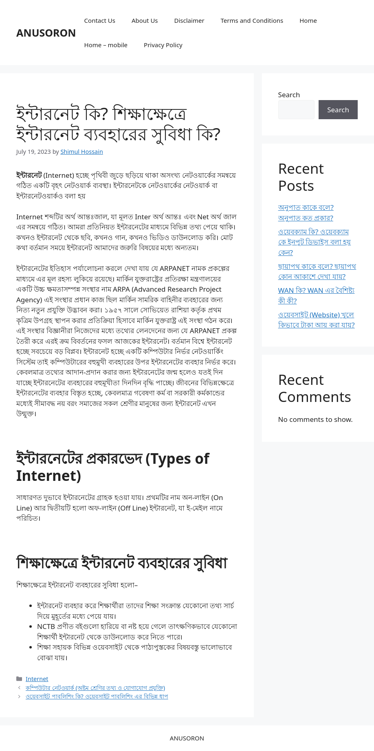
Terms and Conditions (252, 20)
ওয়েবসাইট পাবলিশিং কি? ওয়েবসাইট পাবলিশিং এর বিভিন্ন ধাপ (97, 696)
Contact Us (99, 20)
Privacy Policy (163, 45)
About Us (145, 20)
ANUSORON (46, 32)
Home (308, 20)
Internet (37, 679)
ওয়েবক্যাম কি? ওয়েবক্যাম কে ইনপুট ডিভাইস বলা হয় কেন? (314, 242)
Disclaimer (189, 20)
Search (289, 94)
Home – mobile (106, 45)
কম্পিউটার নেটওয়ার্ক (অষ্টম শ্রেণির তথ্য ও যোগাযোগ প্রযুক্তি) (95, 688)
